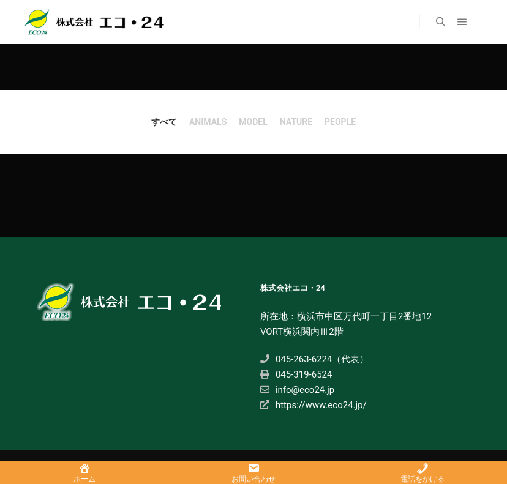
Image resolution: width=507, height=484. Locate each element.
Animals (208, 122)
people (340, 122)
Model (253, 122)
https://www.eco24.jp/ (313, 405)
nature (296, 122)
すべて (164, 122)
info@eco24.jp (297, 389)
